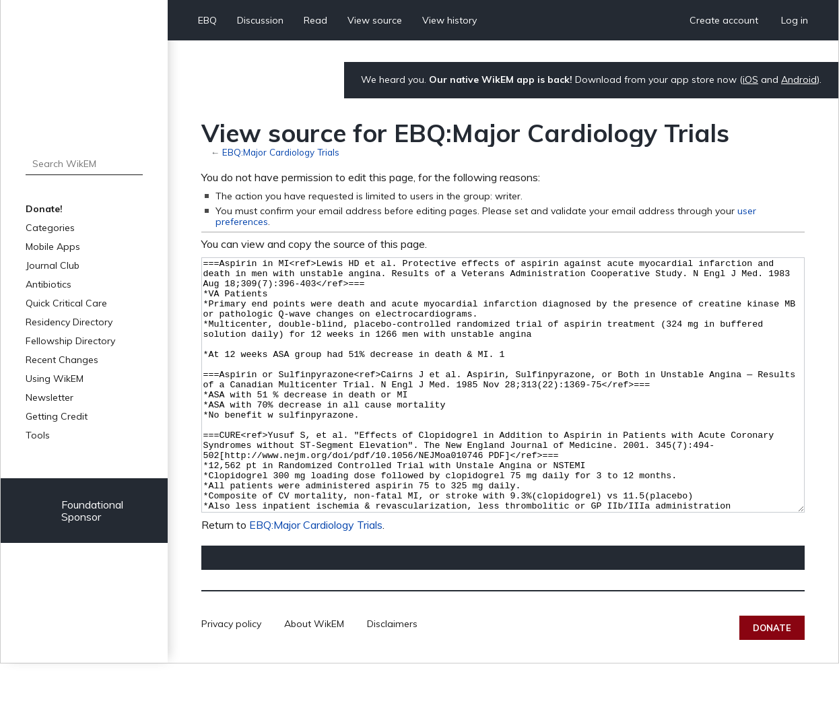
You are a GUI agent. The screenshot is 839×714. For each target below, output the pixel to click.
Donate (772, 678)
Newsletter (49, 397)
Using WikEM (54, 378)
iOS (750, 79)
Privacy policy (231, 674)
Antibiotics (48, 284)
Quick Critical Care (66, 303)
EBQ (207, 20)
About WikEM (314, 674)
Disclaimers (392, 674)
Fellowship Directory (70, 341)
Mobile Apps (53, 246)
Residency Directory (69, 322)
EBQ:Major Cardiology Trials (280, 152)
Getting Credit (57, 416)
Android (799, 79)
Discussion (260, 20)
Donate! (44, 209)
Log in (794, 20)
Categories (50, 228)
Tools (38, 435)
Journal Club (52, 265)
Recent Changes (62, 360)
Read (315, 20)
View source (374, 20)
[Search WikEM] (84, 163)
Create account (724, 20)
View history (449, 20)
